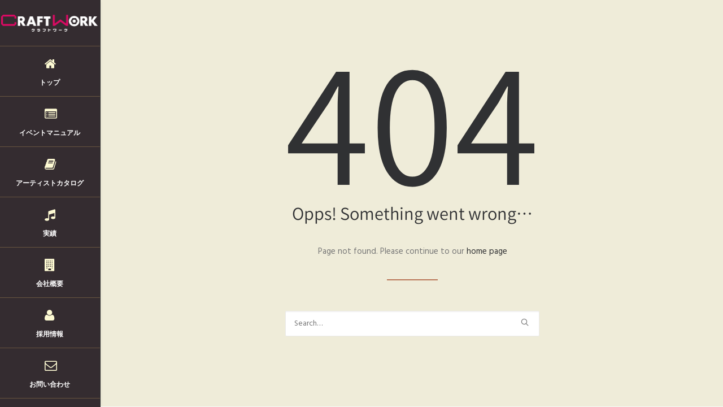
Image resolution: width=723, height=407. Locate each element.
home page (487, 251)
